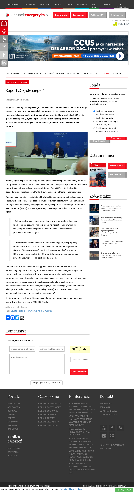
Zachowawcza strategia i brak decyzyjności (106, 125)
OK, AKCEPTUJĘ (124, 490)
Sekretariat (106, 406)
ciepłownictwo (30, 313)
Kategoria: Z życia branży (17, 102)
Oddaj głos (116, 140)
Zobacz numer (116, 177)
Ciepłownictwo (34, 76)
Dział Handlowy (108, 413)
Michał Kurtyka (45, 313)
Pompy (69, 5)
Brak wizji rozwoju (103, 120)
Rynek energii (73, 76)
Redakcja (105, 410)
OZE (97, 76)
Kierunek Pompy (46, 421)
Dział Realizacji (108, 417)
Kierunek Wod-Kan (48, 428)
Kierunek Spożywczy (49, 410)
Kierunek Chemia (47, 417)
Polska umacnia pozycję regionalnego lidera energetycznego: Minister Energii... (109, 234)
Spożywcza (30, 5)
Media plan (117, 76)
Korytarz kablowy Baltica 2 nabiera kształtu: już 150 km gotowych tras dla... (111, 258)
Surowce (44, 5)
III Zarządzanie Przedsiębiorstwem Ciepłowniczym (80, 434)
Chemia (57, 5)
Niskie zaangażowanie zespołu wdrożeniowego (105, 132)
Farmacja (82, 5)
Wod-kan (94, 6)
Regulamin (105, 451)
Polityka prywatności (112, 447)
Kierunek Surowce (48, 413)
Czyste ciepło (17, 313)
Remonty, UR (87, 76)
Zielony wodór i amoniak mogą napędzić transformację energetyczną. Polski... (112, 246)
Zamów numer (116, 168)
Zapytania (12, 454)
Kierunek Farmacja (48, 424)
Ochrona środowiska (54, 76)
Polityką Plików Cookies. (71, 489)
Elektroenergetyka (16, 76)
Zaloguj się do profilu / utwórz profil (46, 385)
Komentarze (16, 333)
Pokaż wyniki (99, 143)
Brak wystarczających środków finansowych (104, 115)
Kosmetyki (106, 5)
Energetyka (13, 5)
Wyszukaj (121, 6)
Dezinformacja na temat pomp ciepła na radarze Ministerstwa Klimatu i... (111, 223)
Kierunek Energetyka (49, 406)
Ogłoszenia (13, 451)
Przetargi (12, 458)
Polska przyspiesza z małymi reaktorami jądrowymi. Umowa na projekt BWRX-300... (111, 211)
